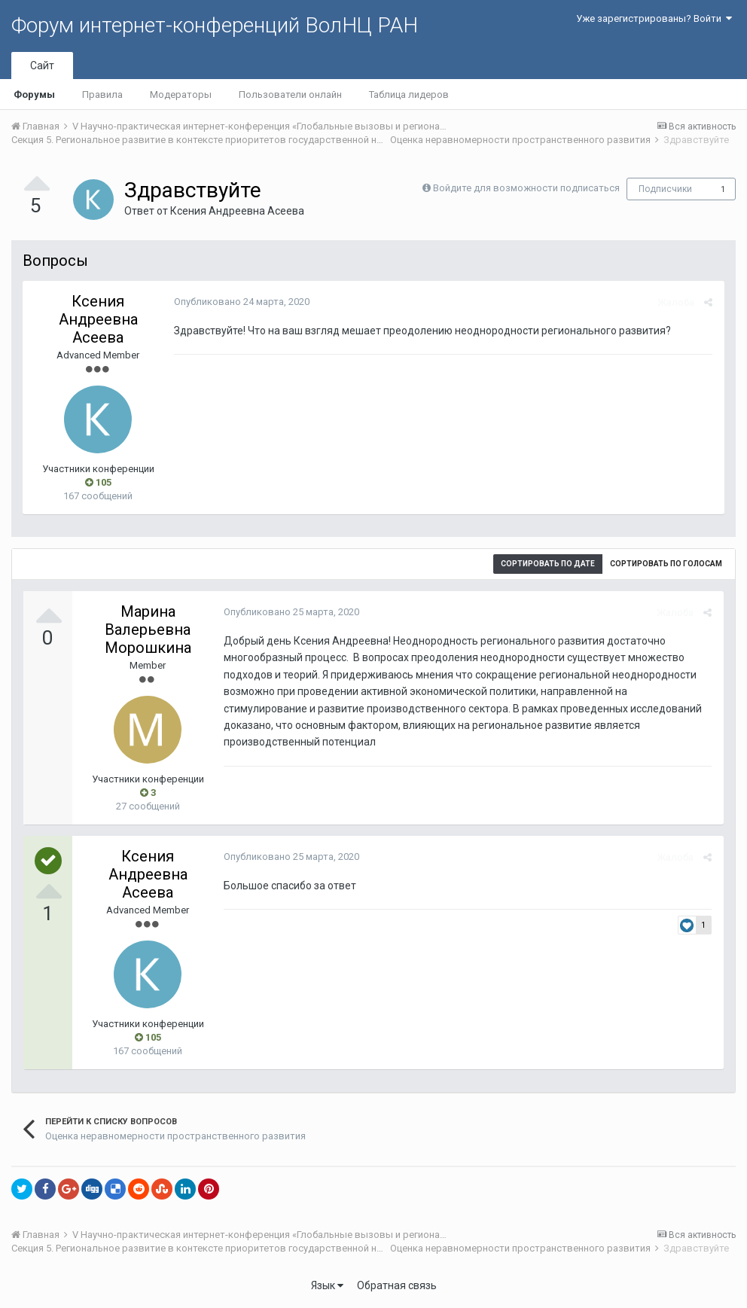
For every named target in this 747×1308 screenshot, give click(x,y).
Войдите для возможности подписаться (526, 188)
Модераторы (181, 94)
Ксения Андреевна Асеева (237, 211)
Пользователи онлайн (290, 94)
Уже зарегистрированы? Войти (654, 18)
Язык (327, 1285)
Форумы (34, 94)
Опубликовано (241, 301)
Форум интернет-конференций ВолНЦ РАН (214, 25)
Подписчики (665, 189)
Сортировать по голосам (666, 563)
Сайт (42, 65)
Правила (102, 94)
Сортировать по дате (548, 563)
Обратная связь (397, 1285)
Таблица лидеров (409, 94)
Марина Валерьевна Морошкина (148, 629)
